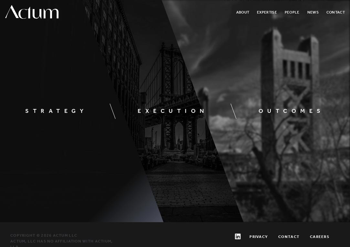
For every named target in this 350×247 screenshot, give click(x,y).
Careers (319, 236)
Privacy (258, 236)
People (292, 12)
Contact (335, 12)
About (242, 12)
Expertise (267, 12)
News (313, 12)
